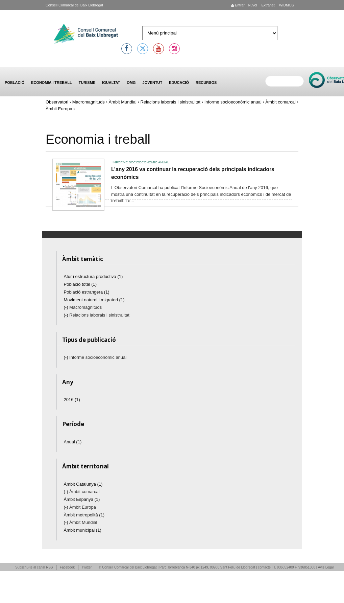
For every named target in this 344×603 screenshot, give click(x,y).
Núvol (252, 5)
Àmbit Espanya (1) (82, 499)
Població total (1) (80, 284)
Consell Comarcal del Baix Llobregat (74, 5)
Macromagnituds (88, 102)
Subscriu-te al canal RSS (34, 567)
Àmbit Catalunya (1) (83, 484)
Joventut (153, 82)
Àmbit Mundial (122, 102)
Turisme (87, 82)
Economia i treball (51, 82)
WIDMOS (286, 5)
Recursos (206, 82)
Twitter (87, 567)
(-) (67, 307)
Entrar (238, 5)
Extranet (268, 5)
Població (14, 82)
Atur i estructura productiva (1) (93, 276)
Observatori (57, 102)
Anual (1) (73, 441)
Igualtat (111, 82)
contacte (264, 567)
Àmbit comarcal (280, 102)
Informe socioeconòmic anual (233, 102)
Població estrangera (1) (86, 292)
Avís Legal (326, 567)
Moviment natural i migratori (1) (94, 299)
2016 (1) (72, 399)
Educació (179, 82)
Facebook (67, 567)
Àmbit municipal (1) (82, 530)
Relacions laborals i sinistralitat (170, 102)
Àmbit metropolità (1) (84, 514)
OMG (131, 82)
